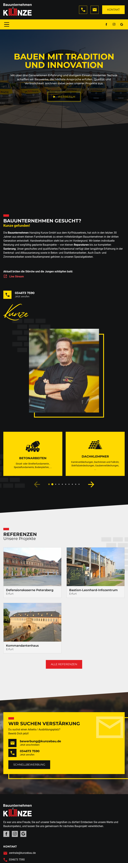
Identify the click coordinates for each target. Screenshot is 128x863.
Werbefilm (64, 97)
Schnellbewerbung (29, 764)
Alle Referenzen (64, 664)
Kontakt (113, 9)
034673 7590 (24, 293)
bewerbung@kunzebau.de (40, 741)
